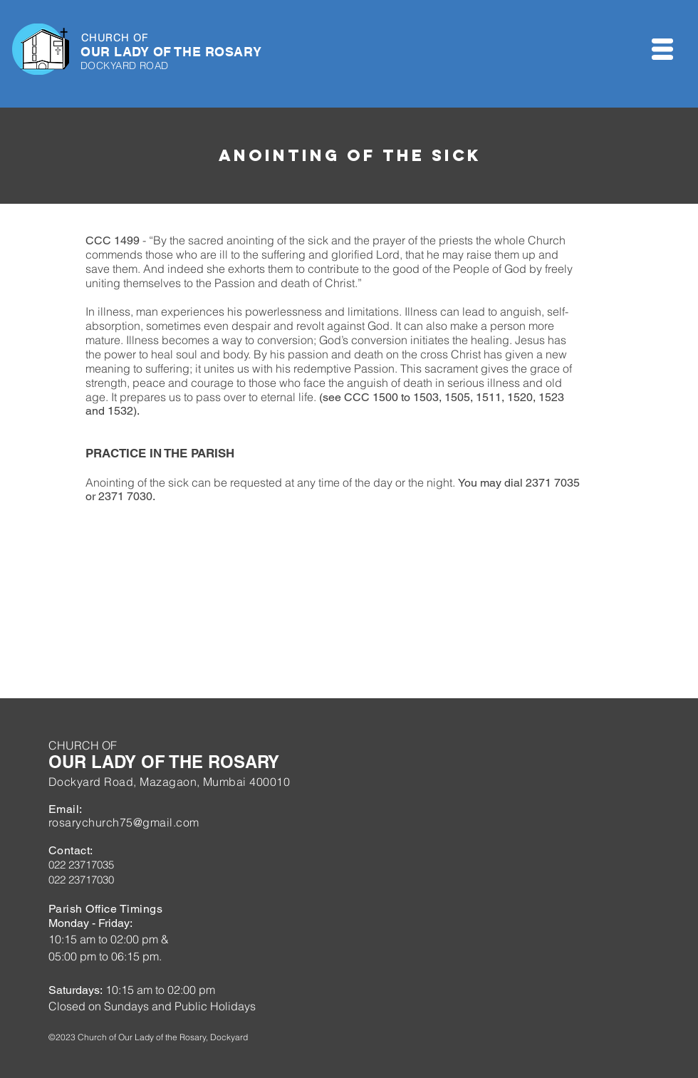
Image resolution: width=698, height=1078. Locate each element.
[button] (662, 49)
